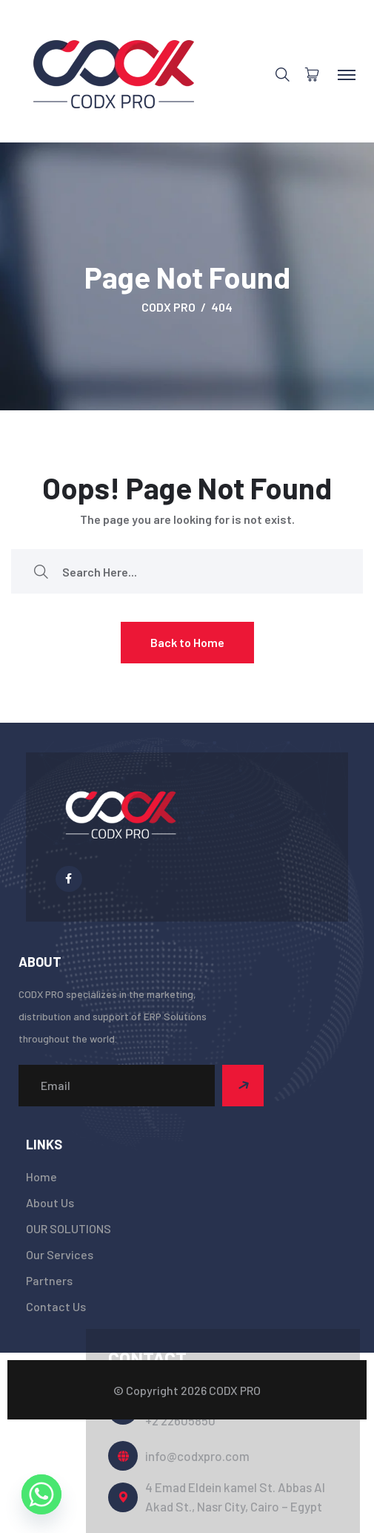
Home (41, 1176)
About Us (50, 1202)
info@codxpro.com (197, 1455)
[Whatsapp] (41, 1494)
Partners (49, 1280)
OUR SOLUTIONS (68, 1228)
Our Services (59, 1254)
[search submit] (40, 572)
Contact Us (56, 1306)
